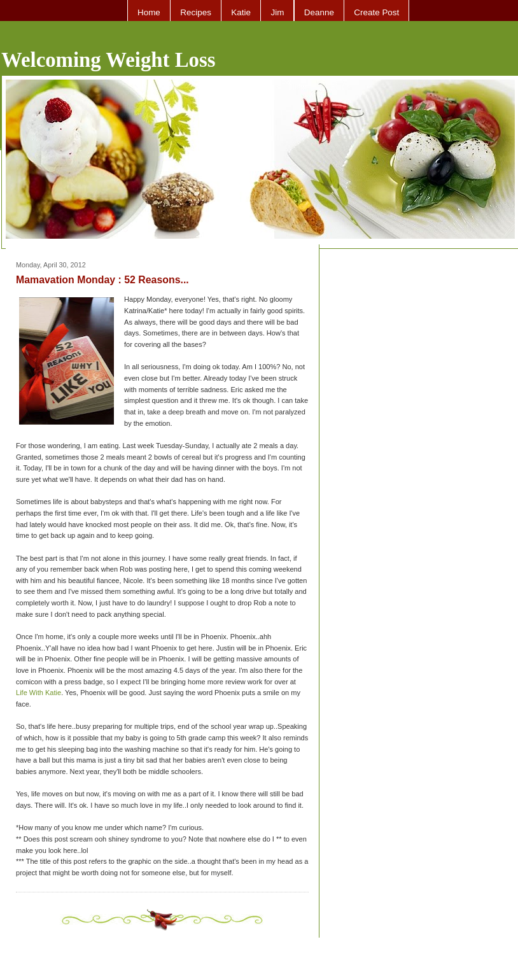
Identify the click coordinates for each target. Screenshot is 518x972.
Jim (277, 12)
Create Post (376, 12)
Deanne (319, 12)
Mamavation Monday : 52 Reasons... (102, 279)
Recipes (195, 12)
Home (148, 12)
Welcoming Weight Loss (108, 59)
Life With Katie (38, 692)
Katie (241, 12)
